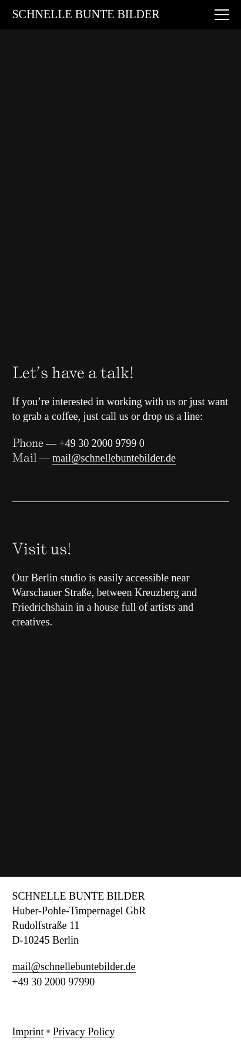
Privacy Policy (84, 1032)
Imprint (28, 1032)
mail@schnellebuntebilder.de (114, 458)
